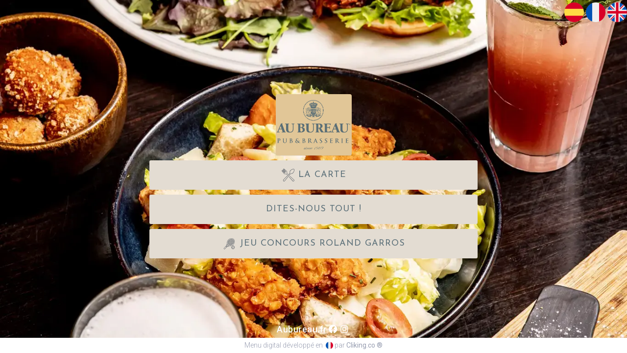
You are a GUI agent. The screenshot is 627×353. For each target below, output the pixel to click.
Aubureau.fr (302, 329)
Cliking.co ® (364, 345)
